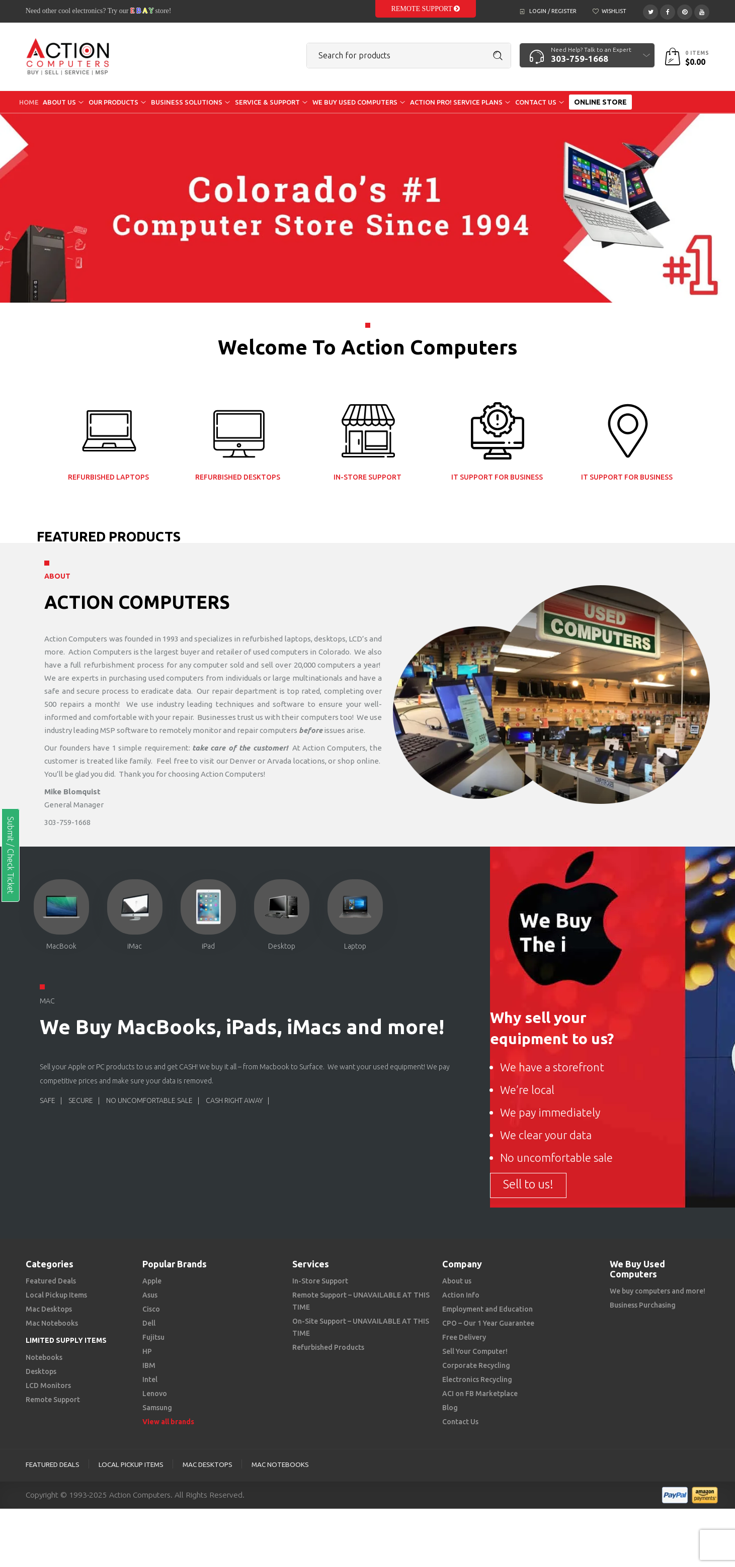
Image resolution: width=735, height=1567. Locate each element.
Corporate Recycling (476, 1365)
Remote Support (425, 9)
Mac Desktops (49, 1309)
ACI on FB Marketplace (480, 1394)
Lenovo (154, 1394)
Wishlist (614, 11)
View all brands (168, 1422)
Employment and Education (487, 1309)
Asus (149, 1295)
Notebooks (44, 1357)
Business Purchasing (643, 1305)
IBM (148, 1365)
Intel (149, 1379)
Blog (450, 1408)
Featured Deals (51, 1281)
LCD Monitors (48, 1385)
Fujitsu (153, 1337)
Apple (151, 1281)
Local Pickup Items (56, 1295)
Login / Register (553, 11)
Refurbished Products (328, 1347)
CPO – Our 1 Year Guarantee (488, 1323)
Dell (148, 1323)
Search (498, 55)
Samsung (157, 1408)
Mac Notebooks (52, 1323)
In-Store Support (320, 1281)
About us (456, 1281)
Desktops (41, 1371)
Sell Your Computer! (475, 1351)
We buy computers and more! (657, 1291)
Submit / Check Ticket (10, 855)
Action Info (460, 1295)
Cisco (151, 1309)
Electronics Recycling (477, 1379)
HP (147, 1351)
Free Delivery (464, 1337)
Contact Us (460, 1422)
